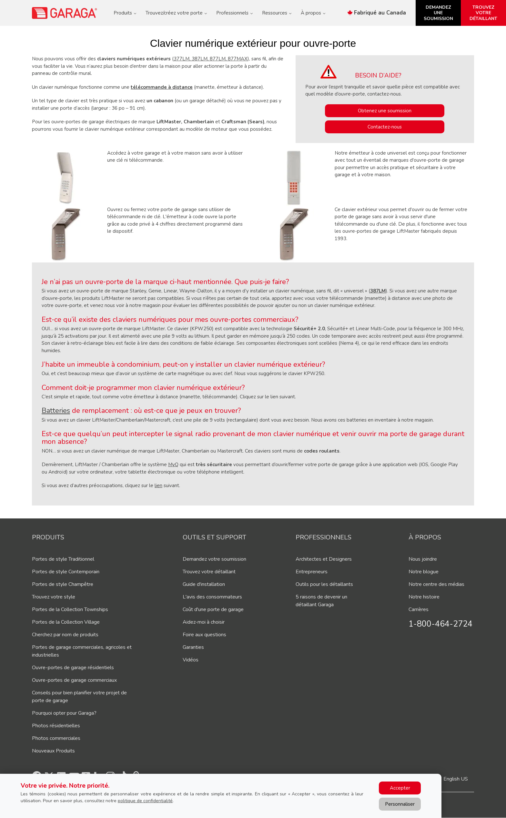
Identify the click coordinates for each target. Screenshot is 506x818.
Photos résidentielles (56, 725)
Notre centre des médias (436, 584)
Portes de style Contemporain (65, 571)
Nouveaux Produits (53, 750)
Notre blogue (424, 571)
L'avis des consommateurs (212, 596)
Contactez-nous (385, 127)
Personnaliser (400, 804)
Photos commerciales (56, 738)
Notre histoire (424, 596)
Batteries (56, 410)
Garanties (193, 647)
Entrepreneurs (312, 571)
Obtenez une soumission (384, 110)
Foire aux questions (204, 634)
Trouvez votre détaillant (209, 571)
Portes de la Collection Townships (70, 609)
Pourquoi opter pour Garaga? (64, 713)
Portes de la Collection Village (66, 622)
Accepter (400, 788)
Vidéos (190, 659)
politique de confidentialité (145, 801)
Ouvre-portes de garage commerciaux (74, 680)
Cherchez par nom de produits (65, 634)
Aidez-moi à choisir (204, 622)
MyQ (173, 464)
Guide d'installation (204, 584)
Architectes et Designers (324, 559)
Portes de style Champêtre (62, 584)
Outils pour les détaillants (324, 584)
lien (158, 485)
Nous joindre (423, 559)
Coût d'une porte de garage (213, 609)
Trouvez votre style (53, 596)
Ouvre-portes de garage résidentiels (73, 667)
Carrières (419, 609)
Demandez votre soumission (214, 559)
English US (455, 778)
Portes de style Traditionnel (63, 559)
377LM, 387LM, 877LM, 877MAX (211, 59)
